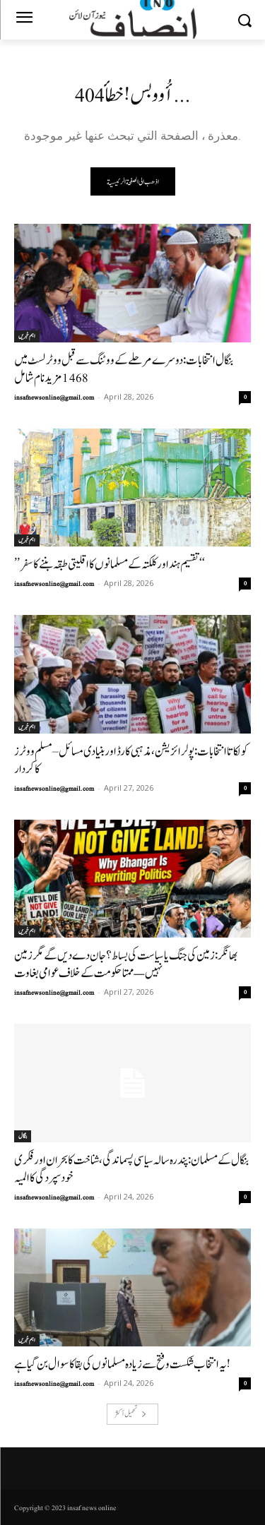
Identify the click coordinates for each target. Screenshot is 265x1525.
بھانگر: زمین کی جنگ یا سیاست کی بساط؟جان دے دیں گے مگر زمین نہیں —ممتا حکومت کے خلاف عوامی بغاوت (125, 964)
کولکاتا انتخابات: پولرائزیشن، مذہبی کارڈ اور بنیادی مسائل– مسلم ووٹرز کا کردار (131, 760)
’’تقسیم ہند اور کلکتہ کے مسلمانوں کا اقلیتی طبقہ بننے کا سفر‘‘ (109, 564)
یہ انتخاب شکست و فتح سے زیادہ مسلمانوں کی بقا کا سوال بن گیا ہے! (122, 1364)
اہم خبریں (26, 336)
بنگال (22, 1136)
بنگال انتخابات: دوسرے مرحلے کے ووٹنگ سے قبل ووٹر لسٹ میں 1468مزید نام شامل (123, 369)
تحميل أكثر (130, 1414)
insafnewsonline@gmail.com (54, 397)
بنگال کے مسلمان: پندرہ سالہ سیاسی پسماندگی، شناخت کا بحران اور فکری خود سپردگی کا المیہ (131, 1169)
